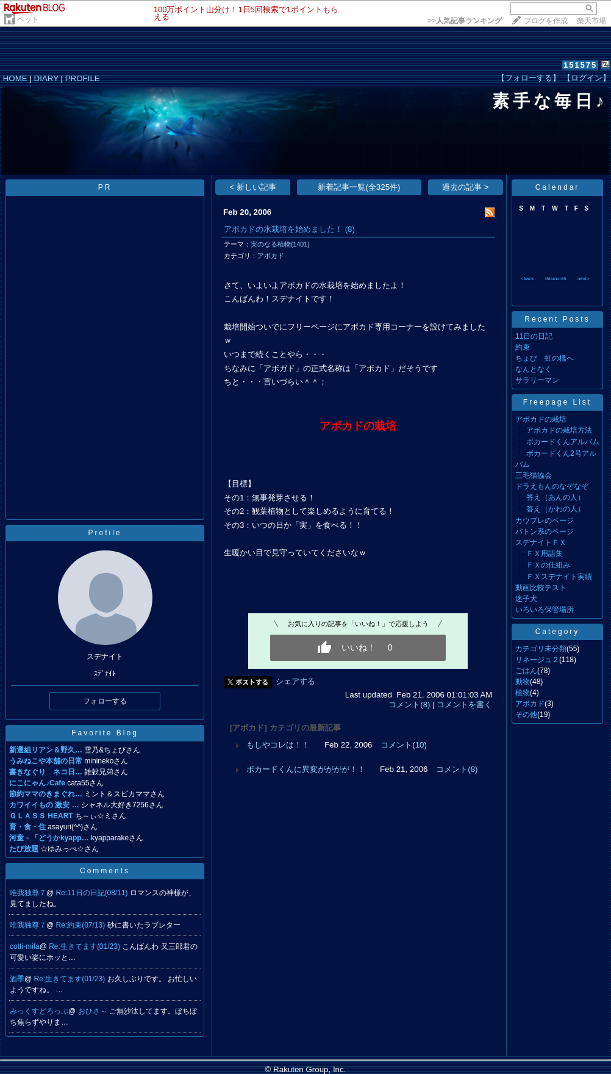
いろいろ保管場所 (544, 609)
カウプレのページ (544, 520)
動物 (522, 681)
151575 (580, 65)
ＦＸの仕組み (548, 565)
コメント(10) (404, 744)
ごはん (526, 670)
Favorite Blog (104, 733)
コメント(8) (409, 704)
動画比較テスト (540, 587)
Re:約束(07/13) (81, 925)
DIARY (46, 78)
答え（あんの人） (555, 497)
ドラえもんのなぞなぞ (551, 486)
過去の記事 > (465, 187)
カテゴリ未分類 (540, 648)
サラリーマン (537, 380)
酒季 (17, 979)
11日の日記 (533, 336)
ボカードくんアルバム (562, 442)
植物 (522, 692)
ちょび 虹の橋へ (544, 358)
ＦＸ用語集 (544, 553)
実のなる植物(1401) (280, 244)
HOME (15, 78)
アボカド (270, 255)
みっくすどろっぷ (39, 1011)
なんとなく (533, 369)
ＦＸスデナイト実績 (559, 576)
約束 (522, 347)
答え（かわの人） (555, 509)
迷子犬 (526, 598)
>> (464, 20)
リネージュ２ (537, 659)
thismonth (555, 278)
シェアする (295, 681)
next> (583, 278)
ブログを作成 (546, 20)
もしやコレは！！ (278, 744)
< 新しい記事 (252, 187)
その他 (526, 714)
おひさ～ (93, 1011)
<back (527, 278)
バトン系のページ (544, 531)
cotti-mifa (25, 946)
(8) (350, 229)
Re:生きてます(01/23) (85, 946)
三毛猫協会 (533, 475)
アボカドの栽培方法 (559, 430)
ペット (28, 19)
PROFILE (82, 78)
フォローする (105, 701)
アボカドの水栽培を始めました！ (283, 229)
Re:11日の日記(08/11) (93, 892)
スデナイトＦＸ (540, 542)
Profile (104, 532)
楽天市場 (591, 20)
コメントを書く (464, 704)
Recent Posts (557, 319)
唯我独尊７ (28, 892)
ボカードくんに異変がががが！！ (305, 769)
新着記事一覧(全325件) (359, 187)
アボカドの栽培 (540, 419)
